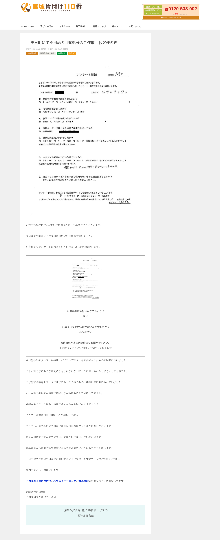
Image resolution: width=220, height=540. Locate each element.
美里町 (72, 53)
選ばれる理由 (46, 26)
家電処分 (62, 53)
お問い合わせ (135, 26)
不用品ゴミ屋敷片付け (38, 481)
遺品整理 (84, 481)
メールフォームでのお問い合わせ (172, 17)
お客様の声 (64, 26)
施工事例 (80, 26)
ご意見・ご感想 (98, 26)
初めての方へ (27, 26)
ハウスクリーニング (64, 481)
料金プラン (117, 26)
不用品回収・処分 (47, 53)
